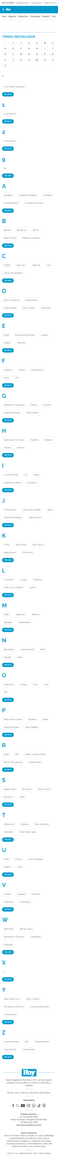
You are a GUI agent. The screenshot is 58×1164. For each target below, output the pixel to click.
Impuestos (32, 483)
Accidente (47, 195)
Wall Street (8, 929)
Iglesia (36, 475)
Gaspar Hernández (12, 413)
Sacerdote (26, 789)
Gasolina (47, 405)
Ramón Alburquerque (13, 762)
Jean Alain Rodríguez (13, 517)
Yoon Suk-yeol (10, 1014)
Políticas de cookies (42, 1153)
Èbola (6, 335)
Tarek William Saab (28, 832)
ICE (26, 475)
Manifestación (25, 622)
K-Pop (6, 545)
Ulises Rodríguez (35, 859)
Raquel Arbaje (35, 762)
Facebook (8, 370)
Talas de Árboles (41, 824)
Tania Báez (8, 832)
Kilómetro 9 (28, 552)
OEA (6, 692)
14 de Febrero (10, 114)
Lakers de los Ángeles (13, 587)
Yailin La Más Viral (11, 999)
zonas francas (29, 1049)
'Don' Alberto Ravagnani (14, 87)
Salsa (22, 797)
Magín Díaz (20, 614)
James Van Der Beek (32, 510)
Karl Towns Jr (38, 545)
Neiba (19, 657)
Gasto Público (33, 413)
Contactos (12, 1153)
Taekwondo (9, 824)
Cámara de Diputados (13, 273)
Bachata (7, 230)
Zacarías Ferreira (11, 1042)
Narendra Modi (27, 649)
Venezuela (8, 902)
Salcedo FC (9, 797)
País (4, 16)
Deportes (23, 16)
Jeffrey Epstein (35, 517)
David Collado (29, 308)
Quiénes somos (25, 1153)
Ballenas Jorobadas (31, 238)
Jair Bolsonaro (10, 510)
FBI (16, 378)
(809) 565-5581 (31, 1122)
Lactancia (37, 580)
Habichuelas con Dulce (14, 440)
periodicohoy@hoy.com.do (29, 1125)
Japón (49, 510)
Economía (35, 16)
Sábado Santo (10, 789)
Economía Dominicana (25, 335)
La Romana (9, 580)
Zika (26, 1042)
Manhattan (8, 622)
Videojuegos (25, 902)
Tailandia (24, 824)
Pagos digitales (31, 727)
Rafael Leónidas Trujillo (35, 754)
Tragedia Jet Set (21, 3)
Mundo (46, 16)
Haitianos (49, 440)
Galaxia (34, 405)
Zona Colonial (10, 1049)
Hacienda (34, 440)
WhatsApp (8, 945)
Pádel (45, 719)
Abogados (8, 195)
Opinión (12, 16)
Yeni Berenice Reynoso (14, 1007)
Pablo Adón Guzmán (13, 719)
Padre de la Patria (11, 727)
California (36, 265)
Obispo (23, 684)
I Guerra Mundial (11, 475)
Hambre (7, 448)
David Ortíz (46, 308)
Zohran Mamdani (42, 1042)
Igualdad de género (12, 483)
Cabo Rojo (21, 265)
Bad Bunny (21, 230)
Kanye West (21, 545)
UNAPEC (7, 867)
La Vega (23, 580)
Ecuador (44, 335)
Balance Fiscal (10, 238)
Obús (35, 684)
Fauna (6, 378)
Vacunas (7, 894)
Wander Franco (26, 929)
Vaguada (21, 894)
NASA (42, 649)
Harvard (20, 448)
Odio (46, 684)
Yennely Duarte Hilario (40, 1007)
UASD (6, 859)
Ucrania (18, 859)
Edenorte (21, 343)
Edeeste (7, 343)
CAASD (7, 265)
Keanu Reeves (10, 552)
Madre (6, 614)
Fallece (22, 370)
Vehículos (35, 894)
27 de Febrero (10, 141)
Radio (6, 754)
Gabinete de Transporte (14, 405)
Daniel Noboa (31, 300)
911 (5, 168)
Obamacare (9, 684)
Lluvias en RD (36, 3)
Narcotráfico (9, 649)
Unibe (20, 867)
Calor (49, 265)
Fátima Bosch (37, 370)
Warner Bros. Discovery (14, 937)
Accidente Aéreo (11, 203)
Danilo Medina (10, 308)
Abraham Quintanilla (28, 195)
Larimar (33, 587)
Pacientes (32, 719)
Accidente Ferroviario (34, 203)
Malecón (35, 614)
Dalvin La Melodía (11, 300)
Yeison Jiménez (32, 999)
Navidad (7, 657)
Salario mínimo (44, 789)
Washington (36, 937)
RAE (17, 754)
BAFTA (36, 230)
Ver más (8, 94)
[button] (2, 9)
